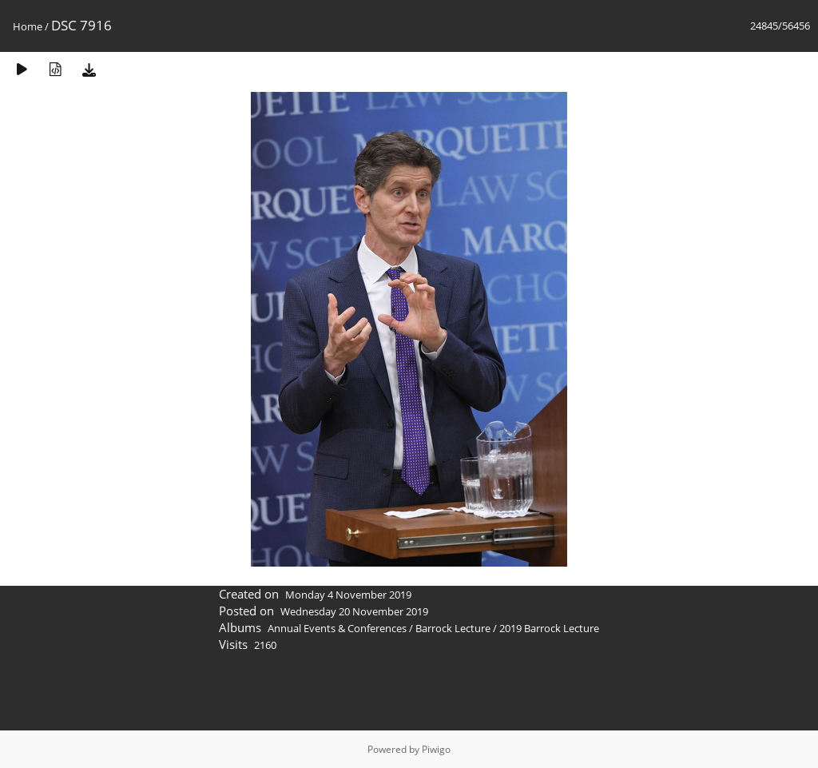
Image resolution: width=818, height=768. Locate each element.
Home (27, 26)
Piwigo (436, 749)
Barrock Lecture (452, 628)
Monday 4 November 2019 (348, 594)
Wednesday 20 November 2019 (354, 611)
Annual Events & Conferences (337, 628)
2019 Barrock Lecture (549, 628)
